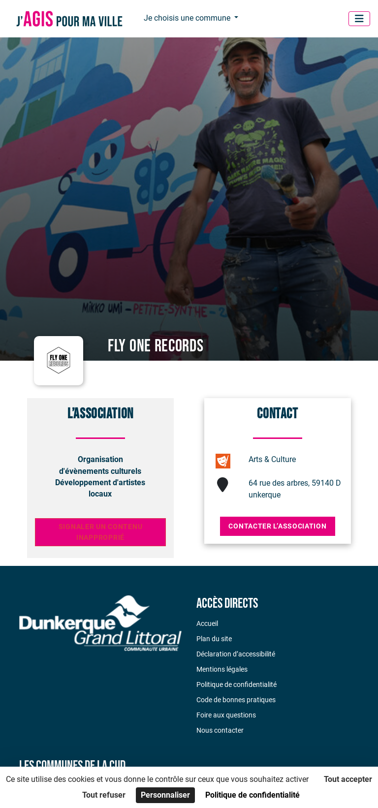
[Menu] (359, 18)
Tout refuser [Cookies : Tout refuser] (104, 795)
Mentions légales (222, 669)
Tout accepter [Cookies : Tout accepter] (348, 779)
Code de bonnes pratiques (236, 700)
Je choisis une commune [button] (188, 18)
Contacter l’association (277, 526)
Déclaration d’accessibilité (235, 654)
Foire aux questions (226, 715)
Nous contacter (220, 730)
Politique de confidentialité (236, 684)
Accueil (207, 623)
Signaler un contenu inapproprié (101, 532)
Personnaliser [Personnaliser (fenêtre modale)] (165, 795)
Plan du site (214, 639)
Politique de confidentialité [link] (252, 795)
